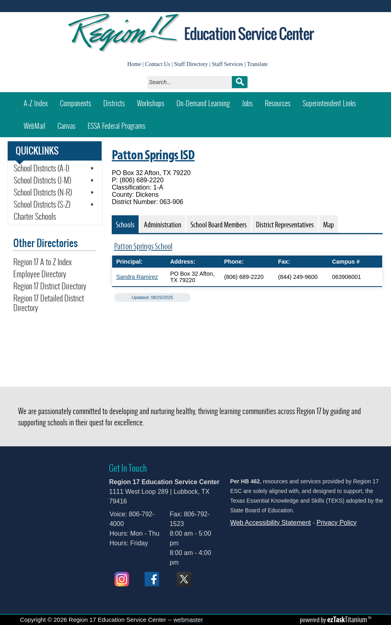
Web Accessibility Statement (270, 522)
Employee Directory (39, 274)
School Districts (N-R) (43, 192)
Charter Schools (35, 216)
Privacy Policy (337, 522)
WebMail (37, 123)
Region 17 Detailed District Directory (48, 303)
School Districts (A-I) (41, 168)
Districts (114, 103)
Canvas (69, 123)
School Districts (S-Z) (42, 204)
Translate (257, 64)
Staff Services (227, 64)
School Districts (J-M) (42, 180)
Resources (278, 103)
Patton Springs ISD (153, 154)
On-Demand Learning (203, 103)
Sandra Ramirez (137, 277)
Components (75, 103)
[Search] (191, 82)
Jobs (247, 103)
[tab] (125, 224)
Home (134, 64)
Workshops (153, 100)
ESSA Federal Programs (116, 125)
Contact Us (157, 64)
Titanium (347, 619)
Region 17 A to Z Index (42, 262)
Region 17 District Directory (49, 286)
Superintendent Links (329, 103)
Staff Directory (191, 64)
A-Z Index (36, 103)
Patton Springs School (143, 246)
